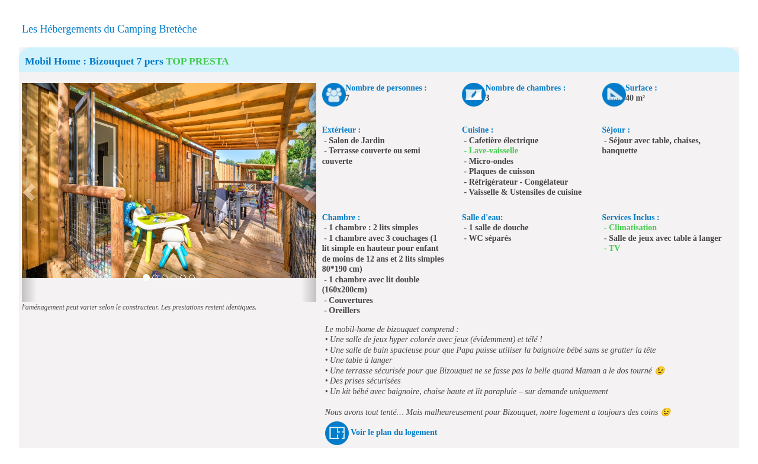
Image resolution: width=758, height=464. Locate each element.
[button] (29, 192)
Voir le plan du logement (394, 432)
